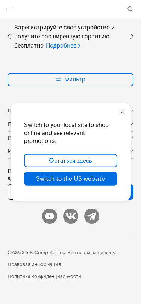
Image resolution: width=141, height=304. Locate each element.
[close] (122, 112)
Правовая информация (34, 264)
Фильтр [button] (70, 79)
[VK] (70, 216)
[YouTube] (49, 216)
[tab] (63, 45)
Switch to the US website (70, 179)
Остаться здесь (70, 160)
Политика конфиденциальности (44, 276)
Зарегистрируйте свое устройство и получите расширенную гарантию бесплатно (64, 37)
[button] (11, 9)
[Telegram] (91, 216)
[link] (70, 9)
